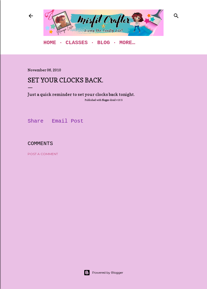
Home (49, 43)
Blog (103, 43)
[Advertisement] (103, 206)
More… (127, 43)
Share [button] (35, 121)
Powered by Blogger (103, 272)
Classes (77, 43)
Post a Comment (43, 154)
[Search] (176, 15)
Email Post (67, 121)
